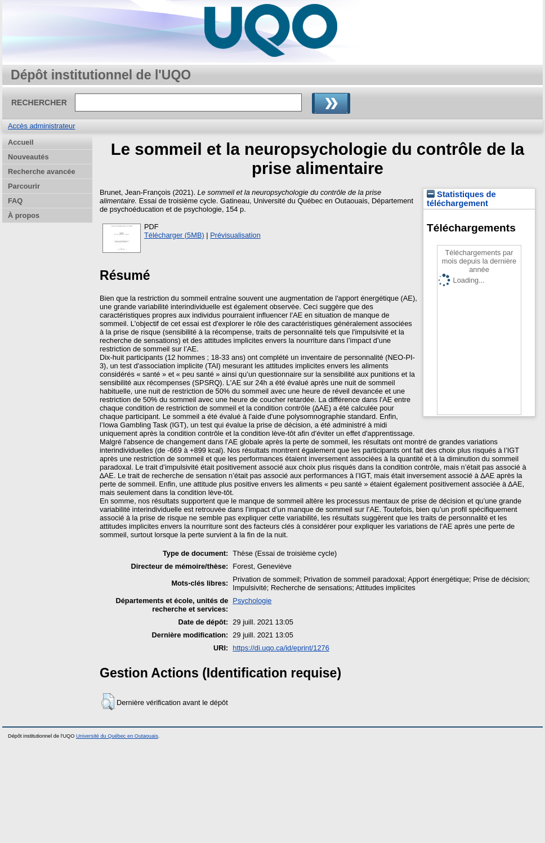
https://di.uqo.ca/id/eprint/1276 (281, 648)
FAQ (15, 201)
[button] (107, 701)
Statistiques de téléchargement (461, 199)
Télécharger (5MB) (174, 235)
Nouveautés (28, 157)
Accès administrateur (41, 126)
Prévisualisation (235, 235)
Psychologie (252, 600)
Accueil (21, 142)
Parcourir (24, 186)
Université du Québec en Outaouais (117, 736)
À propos (23, 215)
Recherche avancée (41, 171)
